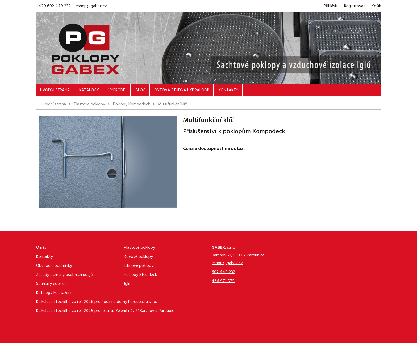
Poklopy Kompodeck (131, 105)
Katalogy (89, 91)
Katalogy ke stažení (53, 293)
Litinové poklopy (138, 266)
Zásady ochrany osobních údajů (64, 275)
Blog (140, 91)
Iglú (127, 284)
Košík (376, 6)
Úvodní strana (55, 91)
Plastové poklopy (89, 105)
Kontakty (228, 91)
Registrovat (354, 6)
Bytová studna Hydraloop (182, 91)
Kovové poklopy (138, 257)
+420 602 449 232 (53, 6)
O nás (41, 248)
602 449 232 (223, 272)
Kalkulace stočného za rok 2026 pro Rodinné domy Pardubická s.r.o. (96, 302)
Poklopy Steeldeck (140, 275)
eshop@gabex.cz (91, 6)
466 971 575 (223, 281)
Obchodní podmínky (54, 266)
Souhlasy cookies (51, 284)
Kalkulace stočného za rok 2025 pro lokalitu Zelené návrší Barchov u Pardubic (105, 311)
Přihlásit (331, 6)
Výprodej (117, 91)
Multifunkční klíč (172, 105)
